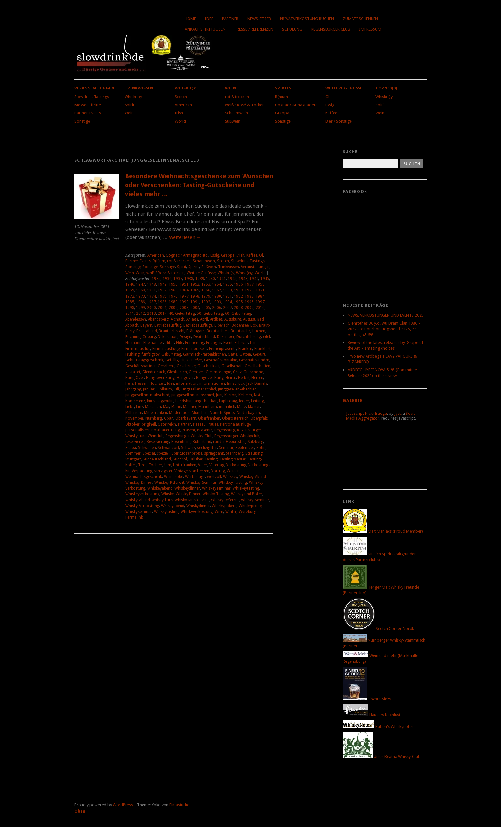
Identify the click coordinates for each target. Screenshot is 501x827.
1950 (173, 284)
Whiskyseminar (138, 511)
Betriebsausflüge (197, 325)
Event (228, 342)
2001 (162, 307)
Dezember (226, 337)
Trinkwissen (139, 88)
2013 (151, 313)
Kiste (258, 395)
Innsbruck (235, 383)
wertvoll (214, 477)
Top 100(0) (386, 88)
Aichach (177, 319)
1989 (173, 302)
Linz (139, 407)
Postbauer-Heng (165, 430)
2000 (151, 307)
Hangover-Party (210, 377)
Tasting (211, 459)
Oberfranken (209, 418)
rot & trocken (237, 96)
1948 (151, 284)
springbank (214, 453)
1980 (216, 296)
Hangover (185, 377)
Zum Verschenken (360, 18)
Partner (230, 18)
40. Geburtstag (182, 313)
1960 (140, 290)
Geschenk (166, 366)
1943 (243, 278)
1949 (162, 284)
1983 (249, 296)
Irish (179, 113)
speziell (163, 453)
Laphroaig (228, 401)
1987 (151, 302)
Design (185, 337)
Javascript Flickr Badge (366, 413)
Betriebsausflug (167, 325)
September (244, 447)
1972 (129, 296)
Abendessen (135, 319)
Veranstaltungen (94, 88)
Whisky (167, 494)
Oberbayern (185, 418)
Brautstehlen (218, 331)
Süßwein (232, 121)
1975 (162, 296)
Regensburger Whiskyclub (236, 436)
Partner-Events (87, 113)
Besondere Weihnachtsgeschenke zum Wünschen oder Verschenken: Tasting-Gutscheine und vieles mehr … (199, 185)
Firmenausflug (137, 348)
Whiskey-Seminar (201, 482)
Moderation (179, 412)
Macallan (153, 407)
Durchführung (248, 337)
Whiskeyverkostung (142, 494)
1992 (205, 302)
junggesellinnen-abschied (147, 395)
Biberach (222, 325)
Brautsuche (240, 331)
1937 (177, 278)
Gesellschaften (257, 366)
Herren (257, 377)
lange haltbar (205, 401)
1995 (238, 302)
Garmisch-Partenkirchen (204, 354)
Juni (219, 395)
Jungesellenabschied (198, 389)
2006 (216, 307)
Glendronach (153, 372)
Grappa (282, 113)
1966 (205, 290)
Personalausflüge (235, 424)
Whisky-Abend (137, 500)
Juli (176, 389)
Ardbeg (216, 319)
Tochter (155, 465)
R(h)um (281, 96)
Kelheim (245, 395)
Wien (219, 511)
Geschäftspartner (140, 366)
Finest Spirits (367, 699)
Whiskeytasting (246, 488)
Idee (209, 18)
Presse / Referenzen (254, 29)
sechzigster (207, 447)
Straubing (254, 453)
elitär (169, 342)
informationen (212, 383)
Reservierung (158, 441)
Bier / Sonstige (338, 121)
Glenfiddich (177, 372)
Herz (129, 383)
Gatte (232, 354)
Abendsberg (158, 319)
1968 (227, 290)
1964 (184, 290)
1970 (249, 290)
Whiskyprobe (250, 506)
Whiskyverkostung (197, 511)
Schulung (292, 29)
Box (253, 325)
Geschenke (186, 366)
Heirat (231, 377)
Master (254, 407)
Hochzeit (157, 383)
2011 (129, 313)
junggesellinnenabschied (192, 395)
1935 (156, 278)
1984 (260, 296)
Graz (237, 372)
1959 (129, 290)
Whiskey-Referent (169, 482)
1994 (227, 302)
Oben (79, 811)
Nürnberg (153, 418)
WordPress (123, 804)
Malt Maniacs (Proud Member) (383, 531)
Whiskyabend (172, 506)
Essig (329, 105)
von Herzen (199, 471)
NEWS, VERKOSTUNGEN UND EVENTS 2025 (386, 315)
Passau (199, 424)
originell (149, 424)
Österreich (167, 424)
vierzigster (163, 471)
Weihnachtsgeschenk (143, 477)
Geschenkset (208, 366)
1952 (194, 284)
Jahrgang (133, 389)
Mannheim (207, 407)
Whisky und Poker (246, 494)
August (249, 319)
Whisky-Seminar (255, 500)
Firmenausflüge (166, 348)
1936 (167, 278)
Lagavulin (165, 401)
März (241, 407)
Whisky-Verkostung (142, 506)
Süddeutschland (157, 459)
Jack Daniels (256, 383)
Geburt (259, 354)
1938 (188, 278)
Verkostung (236, 465)
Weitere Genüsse (343, 88)
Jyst (397, 413)
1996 (249, 302)
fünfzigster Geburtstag (161, 354)
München (200, 412)
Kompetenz (135, 401)
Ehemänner (153, 342)
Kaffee (331, 113)
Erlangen (213, 342)
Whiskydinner (198, 506)
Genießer (194, 360)
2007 (227, 307)
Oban (168, 418)
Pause (213, 424)
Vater (202, 465)
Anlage (192, 319)
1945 (264, 278)
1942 (232, 278)
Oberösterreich (235, 418)
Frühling (132, 354)
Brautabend (146, 331)
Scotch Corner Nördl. (378, 628)
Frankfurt (262, 348)
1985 (129, 302)
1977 (184, 296)
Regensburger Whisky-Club (189, 436)
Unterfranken (184, 465)
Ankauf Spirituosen (205, 29)
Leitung (257, 401)
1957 (249, 284)
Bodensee (240, 325)
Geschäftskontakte (220, 360)
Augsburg (232, 319)
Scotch (181, 96)
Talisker (196, 459)
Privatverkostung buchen (307, 18)
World (180, 121)
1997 (260, 302)
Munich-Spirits (222, 412)
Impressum (370, 29)
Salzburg (255, 441)
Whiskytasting (166, 511)
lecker (244, 401)
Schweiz (188, 447)
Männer (190, 407)
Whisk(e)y (133, 96)
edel (266, 337)
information (186, 383)
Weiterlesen (185, 237)
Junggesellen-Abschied (237, 389)
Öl (327, 96)
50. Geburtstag (210, 313)
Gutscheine (253, 372)
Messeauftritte (87, 105)
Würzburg (247, 511)
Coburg (149, 337)
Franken (245, 348)
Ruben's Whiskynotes (378, 726)
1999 (140, 307)
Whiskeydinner (187, 488)
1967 (216, 290)
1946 (129, 284)
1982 (238, 296)
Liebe (129, 407)
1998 (129, 307)
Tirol (142, 465)
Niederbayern (248, 412)
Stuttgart (133, 459)
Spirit (129, 105)
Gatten (245, 354)
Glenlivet (196, 372)
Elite (179, 342)
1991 (194, 302)
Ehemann (133, 342)
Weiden (233, 471)
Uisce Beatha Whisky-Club (381, 756)
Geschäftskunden (254, 360)
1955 (227, 284)
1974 (151, 296)
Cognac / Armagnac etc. (296, 105)
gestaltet (132, 372)
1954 (216, 284)
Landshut (183, 401)
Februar (241, 342)
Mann (176, 407)
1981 (227, 296)
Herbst (244, 377)
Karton (230, 395)
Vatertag (216, 465)
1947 (140, 284)
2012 (140, 313)
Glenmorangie (218, 372)
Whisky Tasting (216, 494)
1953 (205, 284)
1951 (184, 284)
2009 (249, 307)
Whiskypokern (224, 506)
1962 (162, 290)
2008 (238, 307)
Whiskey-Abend (252, 477)
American (183, 105)
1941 (221, 278)
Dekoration (168, 337)
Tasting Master (233, 459)
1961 (151, 290)
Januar (149, 389)
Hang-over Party (160, 377)
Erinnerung (194, 342)
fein (253, 342)
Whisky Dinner (188, 494)
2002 (173, 307)
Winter (231, 511)
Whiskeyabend (160, 488)
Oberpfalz (259, 418)
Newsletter (259, 18)
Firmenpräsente (222, 348)
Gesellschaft (232, 366)
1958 (260, 284)
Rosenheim (181, 441)
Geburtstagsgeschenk (144, 360)
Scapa (130, 447)
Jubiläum (164, 389)
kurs (151, 401)
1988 (162, 302)
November (134, 418)
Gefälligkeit (175, 360)
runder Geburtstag (229, 441)
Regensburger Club (330, 29)
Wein (129, 113)
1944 (254, 278)
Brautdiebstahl (171, 331)
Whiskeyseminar (216, 488)
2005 (205, 307)
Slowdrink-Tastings (91, 96)
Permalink (134, 517)
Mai (166, 407)
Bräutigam (195, 331)
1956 (238, 284)
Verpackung (142, 471)
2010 (260, 307)
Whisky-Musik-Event (191, 500)
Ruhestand (202, 441)
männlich (227, 407)
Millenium (133, 412)
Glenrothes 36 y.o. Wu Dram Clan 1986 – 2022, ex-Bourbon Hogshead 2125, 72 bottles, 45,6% (384, 329)
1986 (140, 302)
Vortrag (218, 471)
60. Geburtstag (238, 313)
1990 (184, 302)
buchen (258, 331)
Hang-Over (134, 377)
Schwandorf (168, 447)
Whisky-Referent (225, 500)
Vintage (181, 471)
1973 (140, 296)
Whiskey (230, 477)
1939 (199, 278)
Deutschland (204, 337)
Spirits (283, 88)
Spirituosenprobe (187, 453)
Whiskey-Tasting (233, 482)
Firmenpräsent (194, 348)
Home (190, 18)
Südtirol (180, 459)
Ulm (167, 465)
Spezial (149, 453)
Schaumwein (236, 113)
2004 (194, 307)
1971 (260, 290)
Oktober (132, 424)
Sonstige (82, 121)
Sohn (261, 447)
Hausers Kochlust (371, 714)
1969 (238, 290)
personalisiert (137, 430)
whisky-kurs (162, 500)
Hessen (141, 383)
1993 (216, 302)
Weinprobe (173, 477)
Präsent (188, 430)
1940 (210, 278)
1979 (205, 296)
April (204, 319)
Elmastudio (179, 804)
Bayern (146, 325)
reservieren (135, 441)
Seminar (226, 447)
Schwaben (147, 447)
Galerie (353, 400)
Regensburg (224, 430)
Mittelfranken (155, 412)
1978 (194, 296)
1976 (173, 296)
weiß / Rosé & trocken (245, 105)
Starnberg (234, 453)
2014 (162, 313)
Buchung (133, 337)
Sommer (133, 453)
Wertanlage (195, 477)
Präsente (204, 430)
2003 (184, 307)
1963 (173, 290)
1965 (194, 290)
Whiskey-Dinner (138, 482)
